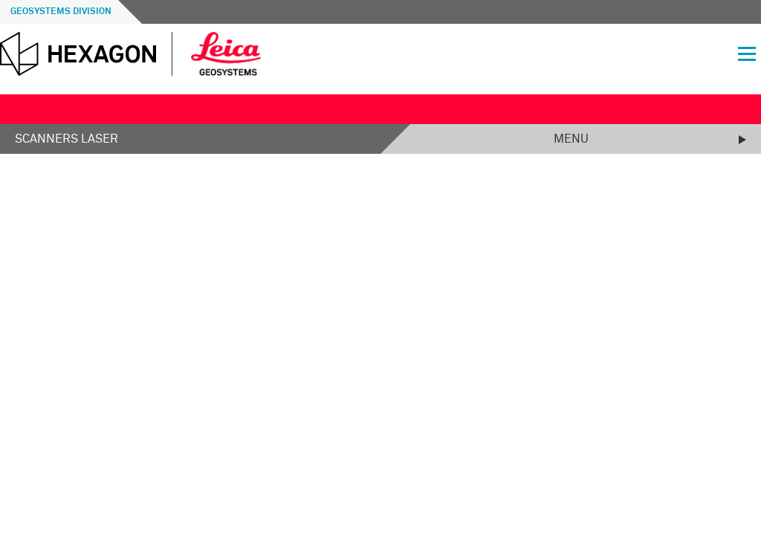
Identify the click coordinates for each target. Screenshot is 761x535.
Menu (571, 139)
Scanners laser (66, 139)
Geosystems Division (60, 11)
